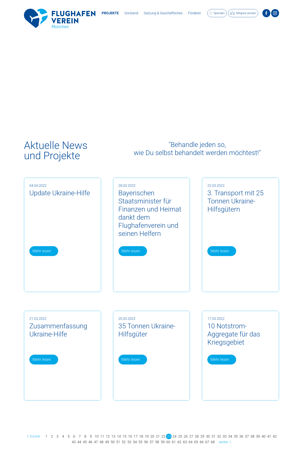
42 (275, 436)
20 (152, 436)
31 (213, 436)
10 (97, 436)
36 (241, 436)
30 (208, 436)
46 (90, 442)
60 (168, 442)
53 (129, 442)
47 (96, 442)
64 (190, 442)
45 (85, 442)
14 (119, 436)
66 (202, 442)
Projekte (110, 13)
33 (224, 436)
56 (146, 442)
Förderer (194, 13)
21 (158, 436)
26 (186, 436)
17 (136, 436)
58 (157, 442)
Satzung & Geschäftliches (163, 13)
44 (79, 442)
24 (174, 436)
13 (113, 436)
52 (124, 442)
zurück (33, 436)
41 (269, 436)
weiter (225, 442)
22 (163, 436)
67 (207, 442)
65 (196, 442)
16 (130, 436)
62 (179, 442)
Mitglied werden (243, 13)
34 (230, 436)
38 (252, 436)
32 (219, 436)
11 (102, 436)
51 (118, 442)
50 (113, 442)
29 (202, 436)
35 (236, 436)
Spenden (217, 13)
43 (74, 442)
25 (180, 436)
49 (107, 442)
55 (140, 442)
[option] (151, 74)
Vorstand (131, 13)
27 (191, 436)
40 (264, 436)
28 (197, 436)
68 (213, 442)
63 (185, 442)
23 (169, 436)
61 (174, 442)
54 (135, 442)
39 (258, 436)
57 (151, 442)
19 (147, 436)
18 (141, 436)
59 (163, 442)
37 (247, 436)
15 (124, 436)
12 (108, 436)
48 (101, 442)
